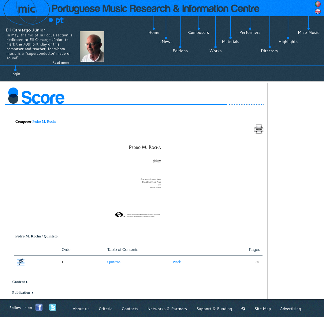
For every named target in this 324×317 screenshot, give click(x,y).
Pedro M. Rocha (44, 121)
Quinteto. (114, 262)
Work (177, 262)
